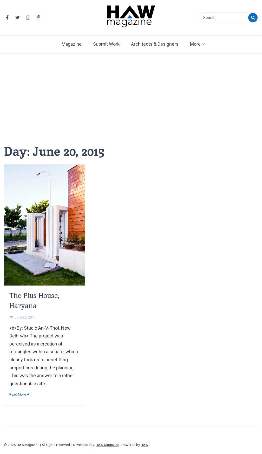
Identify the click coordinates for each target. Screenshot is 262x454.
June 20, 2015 (25, 317)
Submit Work (106, 44)
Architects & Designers (155, 44)
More (195, 44)
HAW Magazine (107, 445)
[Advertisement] (131, 104)
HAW (144, 445)
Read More (17, 394)
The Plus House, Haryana (34, 300)
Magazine (72, 44)
